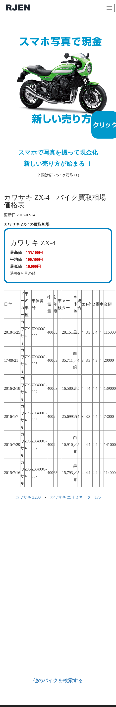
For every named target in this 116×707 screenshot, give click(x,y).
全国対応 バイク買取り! (58, 100)
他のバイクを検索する (58, 680)
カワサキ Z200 (28, 497)
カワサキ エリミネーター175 (75, 497)
